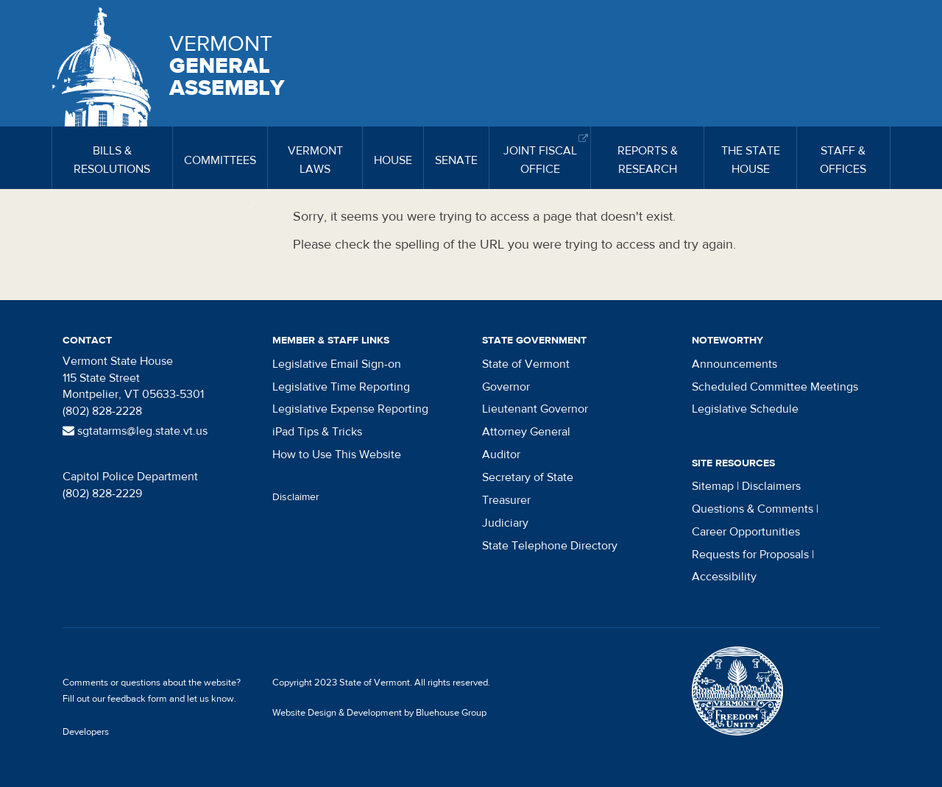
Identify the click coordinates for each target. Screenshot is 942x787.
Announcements (734, 364)
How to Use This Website (336, 454)
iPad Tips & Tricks (317, 431)
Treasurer (506, 500)
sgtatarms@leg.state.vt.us (135, 431)
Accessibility (724, 576)
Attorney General (526, 431)
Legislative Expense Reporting (350, 409)
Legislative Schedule (745, 409)
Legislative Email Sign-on (336, 364)
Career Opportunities (746, 531)
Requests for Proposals (750, 554)
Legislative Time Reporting (341, 387)
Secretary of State (527, 477)
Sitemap (713, 486)
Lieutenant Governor (535, 409)
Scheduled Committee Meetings (775, 387)
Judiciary (505, 523)
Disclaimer (295, 497)
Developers (86, 732)
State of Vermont (526, 364)
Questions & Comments (752, 509)
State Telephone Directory (549, 545)
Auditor (501, 454)
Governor (506, 387)
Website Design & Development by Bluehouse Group (379, 713)
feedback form (137, 699)
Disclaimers (771, 486)
